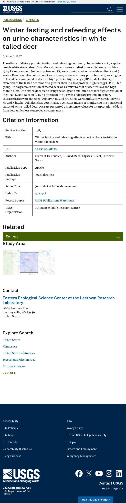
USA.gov (71, 442)
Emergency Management (81, 456)
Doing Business (12, 456)
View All (9, 373)
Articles (32, 19)
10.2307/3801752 (46, 149)
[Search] (110, 9)
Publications (12, 19)
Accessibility (10, 421)
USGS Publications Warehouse (54, 200)
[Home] (12, 12)
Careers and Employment (81, 449)
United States (11, 340)
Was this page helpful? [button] (96, 499)
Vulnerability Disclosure (17, 449)
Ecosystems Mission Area (19, 359)
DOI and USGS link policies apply (86, 435)
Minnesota (10, 346)
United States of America (19, 353)
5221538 (40, 193)
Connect (12, 236)
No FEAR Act (11, 442)
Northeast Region (14, 366)
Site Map (8, 435)
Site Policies (10, 428)
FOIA (69, 421)
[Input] (92, 9)
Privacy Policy (74, 428)
